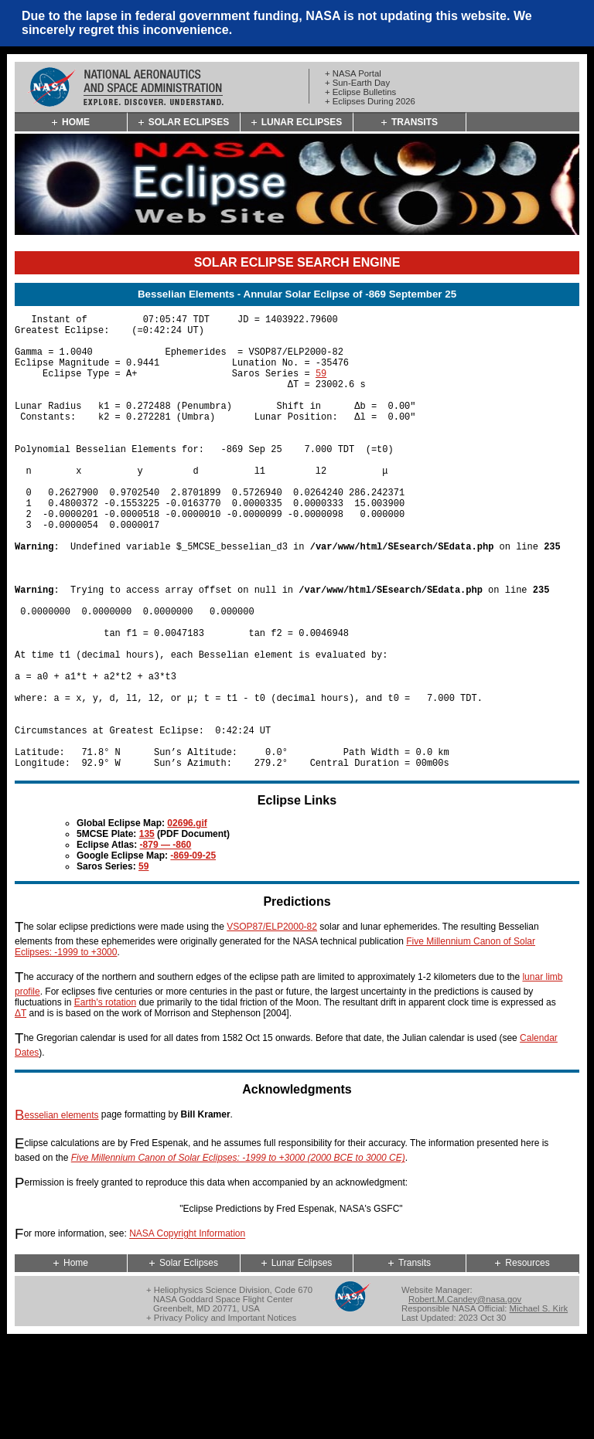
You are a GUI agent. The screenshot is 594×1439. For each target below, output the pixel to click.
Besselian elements (57, 1212)
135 (147, 931)
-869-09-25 (193, 952)
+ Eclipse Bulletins (360, 92)
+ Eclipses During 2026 (370, 101)
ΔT (20, 1110)
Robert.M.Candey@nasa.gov (464, 1396)
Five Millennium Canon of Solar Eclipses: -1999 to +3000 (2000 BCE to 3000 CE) (238, 1255)
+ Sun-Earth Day (357, 82)
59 (321, 386)
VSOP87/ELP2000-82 (272, 1024)
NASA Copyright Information (187, 1331)
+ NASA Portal (353, 73)
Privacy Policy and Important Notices (225, 1415)
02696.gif (187, 920)
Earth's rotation (105, 1099)
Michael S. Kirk (539, 1405)
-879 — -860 (166, 942)
